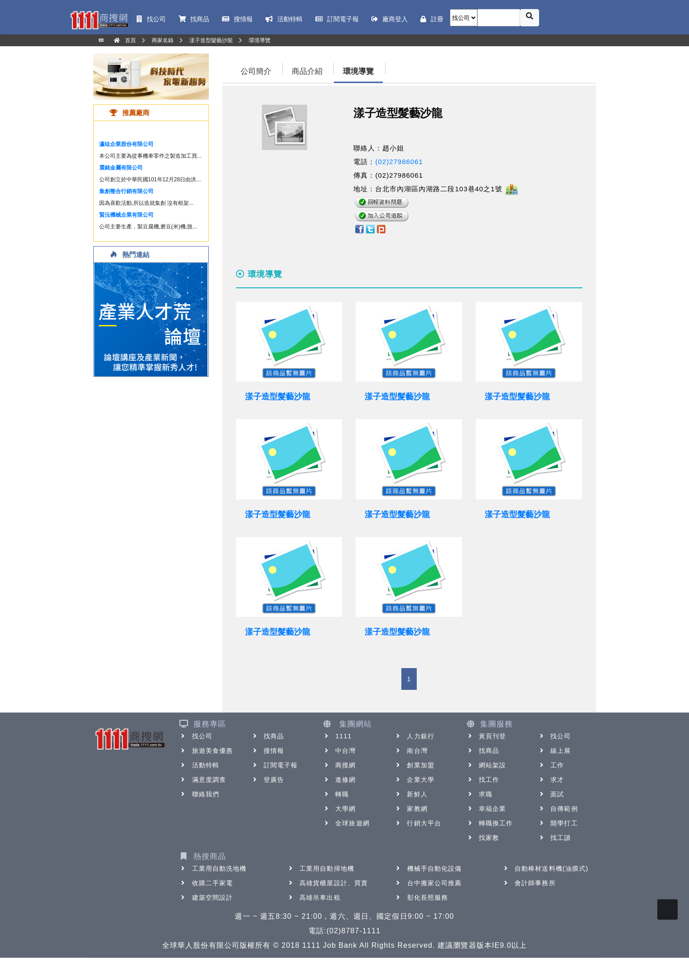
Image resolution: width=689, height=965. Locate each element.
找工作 (482, 779)
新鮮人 (410, 794)
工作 (551, 765)
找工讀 (554, 837)
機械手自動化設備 (428, 868)
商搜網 (339, 765)
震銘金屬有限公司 (121, 168)
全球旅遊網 (346, 823)
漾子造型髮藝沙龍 (277, 396)
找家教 (482, 837)
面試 (551, 794)
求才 (551, 779)
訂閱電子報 (274, 765)
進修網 (339, 779)
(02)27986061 (399, 161)
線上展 (554, 750)
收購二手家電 (206, 883)
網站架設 (486, 765)
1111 (337, 736)
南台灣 (410, 750)
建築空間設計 (206, 897)
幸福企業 (486, 808)
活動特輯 (199, 765)
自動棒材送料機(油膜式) (545, 868)
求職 (479, 794)
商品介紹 (307, 71)
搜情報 (267, 750)
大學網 (339, 808)
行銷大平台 (417, 823)
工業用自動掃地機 (320, 868)
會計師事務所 (529, 883)
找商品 (267, 736)
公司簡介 (256, 71)
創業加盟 (414, 765)
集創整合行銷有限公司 (126, 191)
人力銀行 (414, 736)
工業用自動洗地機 (213, 868)
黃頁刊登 (486, 736)
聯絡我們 (199, 794)
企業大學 (414, 779)
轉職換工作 (489, 823)
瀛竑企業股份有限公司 (126, 144)
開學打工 (558, 823)
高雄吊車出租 (314, 897)
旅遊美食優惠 (206, 750)
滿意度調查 (202, 779)
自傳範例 (558, 808)
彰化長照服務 (421, 897)
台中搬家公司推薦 (428, 883)
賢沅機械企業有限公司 (126, 215)
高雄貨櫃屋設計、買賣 (327, 883)
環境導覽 (358, 71)
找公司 (195, 736)
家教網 (410, 808)
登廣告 (267, 779)
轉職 (336, 794)
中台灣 (339, 750)
